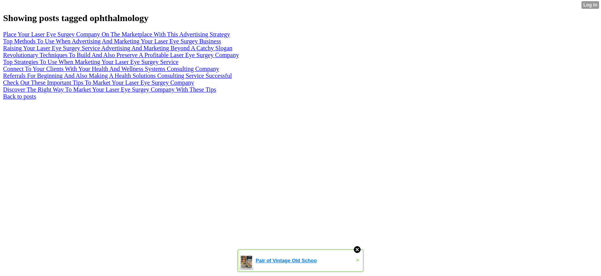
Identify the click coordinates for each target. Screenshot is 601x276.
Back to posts (19, 96)
